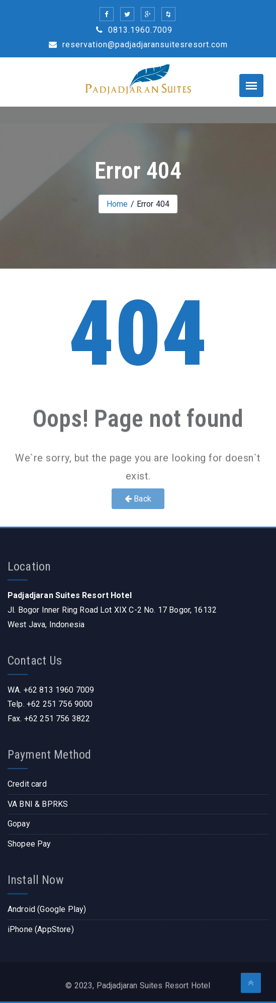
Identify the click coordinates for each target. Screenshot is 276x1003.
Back (138, 499)
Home (117, 204)
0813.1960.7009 (134, 30)
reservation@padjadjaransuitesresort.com (138, 44)
